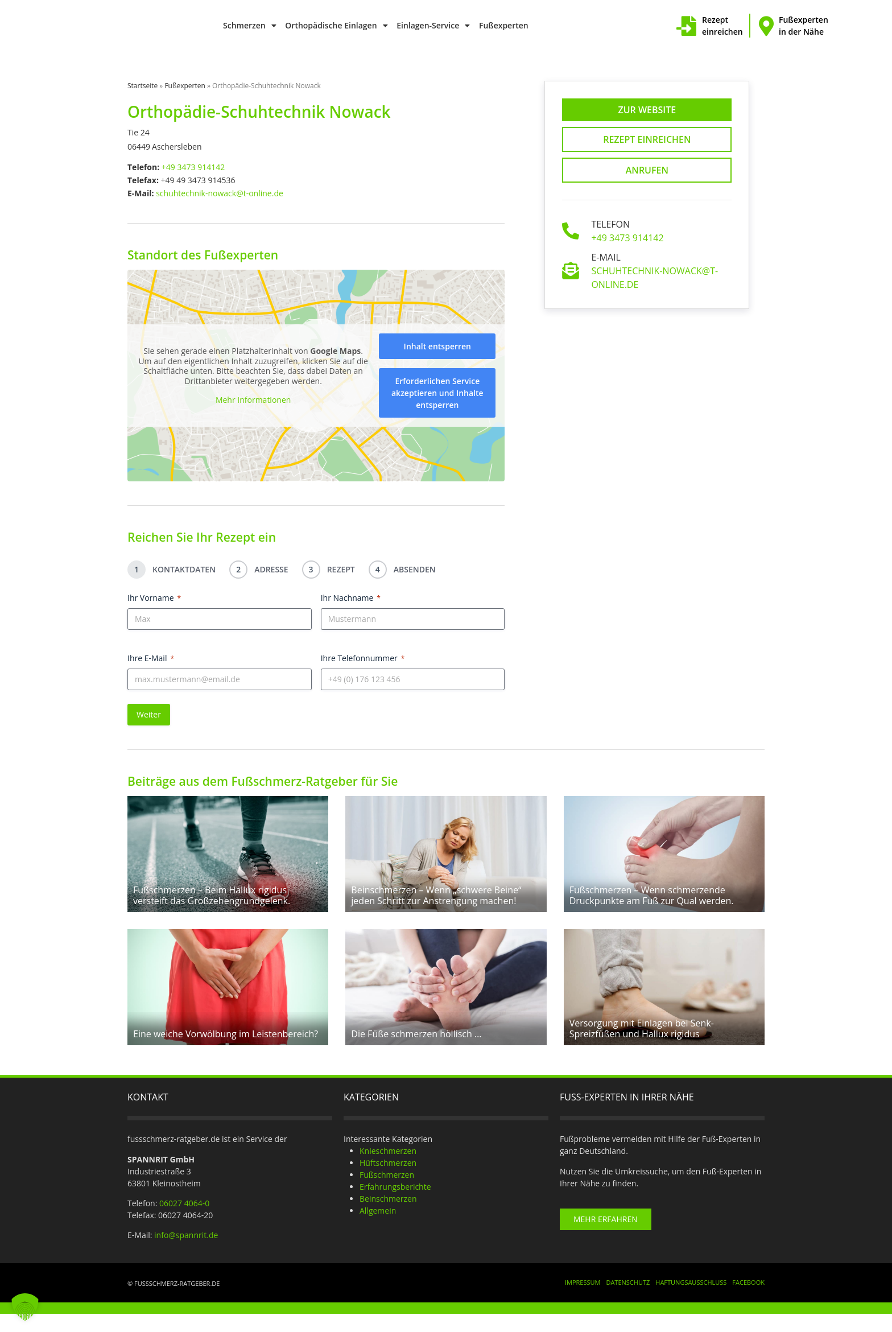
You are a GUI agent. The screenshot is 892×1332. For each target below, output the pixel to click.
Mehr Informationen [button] (253, 400)
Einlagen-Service (433, 25)
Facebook (748, 1300)
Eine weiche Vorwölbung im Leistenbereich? (225, 1052)
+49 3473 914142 (193, 167)
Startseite (142, 85)
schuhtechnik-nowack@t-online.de (219, 193)
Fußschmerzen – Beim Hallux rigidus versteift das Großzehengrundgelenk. (211, 904)
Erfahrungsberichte (395, 1204)
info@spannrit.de (186, 1253)
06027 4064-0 (184, 1221)
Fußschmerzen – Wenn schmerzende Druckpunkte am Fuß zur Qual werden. (651, 904)
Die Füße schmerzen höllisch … (416, 1052)
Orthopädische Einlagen (336, 25)
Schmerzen (249, 25)
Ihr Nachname (351, 597)
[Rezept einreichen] (686, 26)
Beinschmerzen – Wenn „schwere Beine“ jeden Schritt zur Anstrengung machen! (436, 904)
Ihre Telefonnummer (363, 658)
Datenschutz (628, 1300)
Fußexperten (503, 25)
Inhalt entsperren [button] (437, 346)
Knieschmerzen (388, 1169)
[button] (25, 1307)
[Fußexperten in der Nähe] (766, 26)
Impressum (582, 1300)
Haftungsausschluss (690, 1300)
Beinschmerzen (388, 1216)
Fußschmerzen (387, 1192)
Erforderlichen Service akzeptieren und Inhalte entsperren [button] (437, 393)
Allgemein (378, 1228)
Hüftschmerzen (388, 1181)
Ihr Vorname (154, 597)
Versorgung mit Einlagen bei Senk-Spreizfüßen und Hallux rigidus (641, 1046)
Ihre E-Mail (150, 658)
